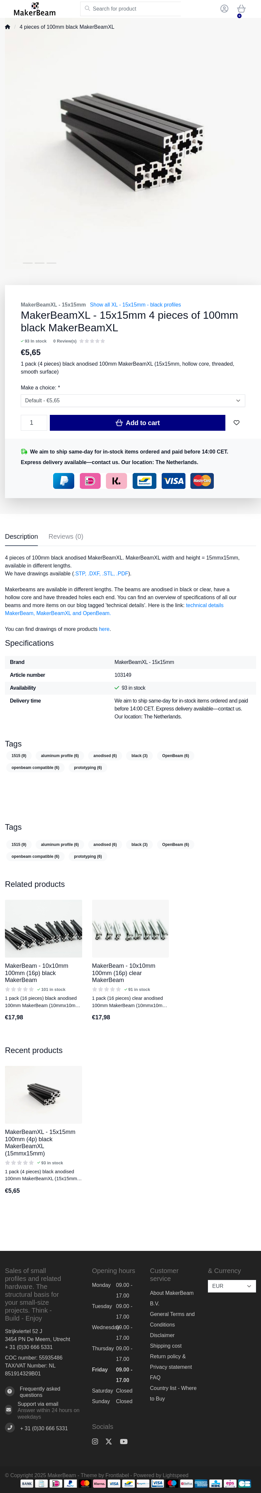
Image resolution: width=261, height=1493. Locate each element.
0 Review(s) (65, 341)
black (139, 755)
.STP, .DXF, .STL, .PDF (101, 573)
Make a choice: (40, 387)
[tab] (66, 538)
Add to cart (137, 422)
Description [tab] (21, 536)
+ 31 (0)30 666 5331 (29, 1347)
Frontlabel (117, 1475)
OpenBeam (175, 755)
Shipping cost (165, 1346)
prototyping (88, 767)
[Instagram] (97, 1441)
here (104, 629)
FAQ (155, 1377)
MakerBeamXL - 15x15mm (53, 305)
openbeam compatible (35, 767)
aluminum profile (60, 755)
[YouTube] (126, 1441)
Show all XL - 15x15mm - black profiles (135, 305)
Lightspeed (175, 1475)
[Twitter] (111, 1441)
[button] (223, 9)
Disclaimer (162, 1335)
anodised (105, 755)
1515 (19, 755)
